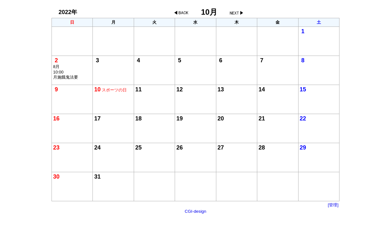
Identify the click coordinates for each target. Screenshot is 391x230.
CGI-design (195, 211)
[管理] (333, 205)
